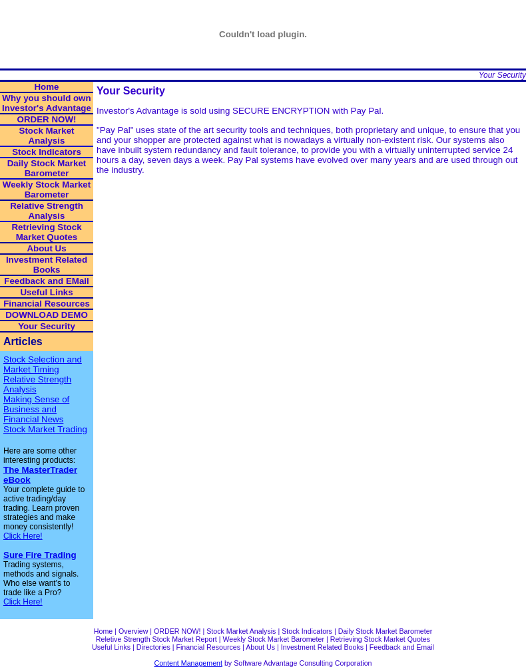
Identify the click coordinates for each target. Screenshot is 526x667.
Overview (133, 631)
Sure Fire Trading (40, 555)
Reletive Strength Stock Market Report (156, 639)
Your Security (502, 75)
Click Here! (23, 536)
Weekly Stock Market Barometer (47, 190)
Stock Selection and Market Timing (42, 364)
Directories (153, 647)
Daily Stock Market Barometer (47, 168)
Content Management (188, 663)
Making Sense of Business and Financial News (36, 409)
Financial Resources (46, 304)
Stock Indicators (46, 152)
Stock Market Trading (45, 429)
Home (46, 87)
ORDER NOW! (47, 119)
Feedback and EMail (46, 281)
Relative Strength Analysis (46, 211)
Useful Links (46, 292)
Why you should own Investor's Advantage (46, 103)
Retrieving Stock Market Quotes (46, 232)
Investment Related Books (46, 265)
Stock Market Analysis (47, 136)
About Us (46, 248)
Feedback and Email (402, 647)
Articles (23, 341)
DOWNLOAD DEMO (46, 315)
